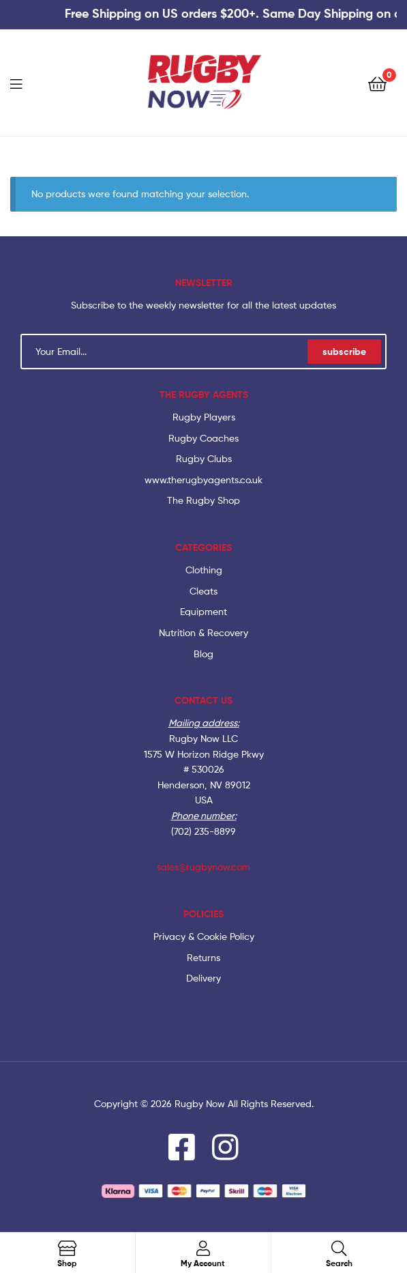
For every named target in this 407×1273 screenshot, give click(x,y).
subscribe (344, 351)
